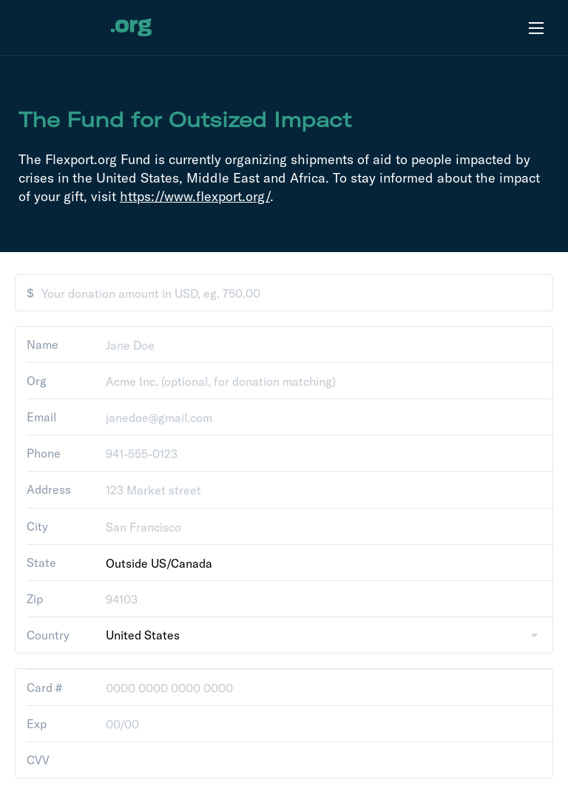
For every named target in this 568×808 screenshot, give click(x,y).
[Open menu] (536, 28)
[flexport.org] (85, 28)
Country (48, 635)
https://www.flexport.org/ (195, 196)
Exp (37, 723)
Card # (44, 687)
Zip (35, 598)
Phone (44, 453)
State (41, 562)
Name (42, 344)
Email (41, 417)
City (37, 526)
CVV (38, 760)
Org (37, 380)
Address (49, 489)
